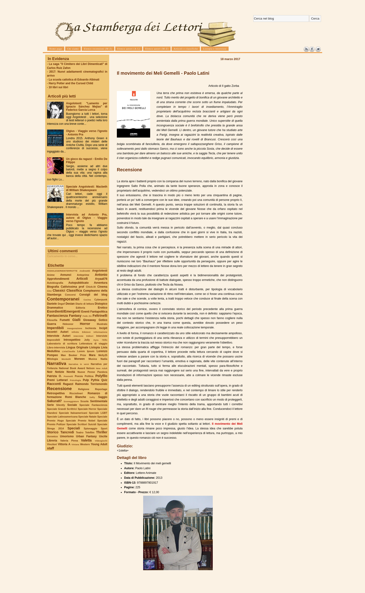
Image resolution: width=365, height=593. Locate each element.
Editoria (80, 307)
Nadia (104, 358)
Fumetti (65, 320)
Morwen (79, 359)
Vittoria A (64, 444)
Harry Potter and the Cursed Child (71, 83)
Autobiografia (55, 282)
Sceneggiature (71, 401)
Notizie (59, 372)
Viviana (75, 444)
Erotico (102, 307)
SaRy (92, 397)
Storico (52, 432)
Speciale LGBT (98, 412)
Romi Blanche (75, 397)
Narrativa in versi (79, 364)
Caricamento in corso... (62, 256)
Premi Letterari (57, 380)
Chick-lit (91, 286)
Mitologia (52, 358)
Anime (51, 274)
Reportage (101, 389)
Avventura (100, 282)
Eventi (85, 311)
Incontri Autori (57, 332)
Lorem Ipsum (86, 351)
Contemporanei (63, 298)
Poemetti (68, 376)
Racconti (54, 384)
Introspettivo (72, 339)
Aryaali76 (101, 278)
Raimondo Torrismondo (91, 384)
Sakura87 (54, 401)
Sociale (72, 405)
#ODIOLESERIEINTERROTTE (62, 271)
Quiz (104, 380)
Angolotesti (99, 270)
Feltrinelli (100, 315)
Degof (61, 303)
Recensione (59, 388)
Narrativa (56, 363)
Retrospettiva (56, 393)
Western (85, 444)
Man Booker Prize (73, 355)
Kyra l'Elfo (100, 340)
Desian (70, 303)
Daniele (52, 303)
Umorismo (67, 436)
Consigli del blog (93, 294)
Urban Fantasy (86, 436)
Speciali (74, 428)
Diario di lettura (84, 303)
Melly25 (102, 355)
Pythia (95, 380)
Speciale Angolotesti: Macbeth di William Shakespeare (86, 188)
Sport (104, 428)
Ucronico (52, 436)
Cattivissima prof (72, 286)
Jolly (87, 339)
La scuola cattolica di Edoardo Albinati (74, 79)
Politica (89, 376)
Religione (83, 389)
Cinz (49, 291)
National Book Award (72, 368)
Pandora (102, 372)
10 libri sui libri (58, 87)
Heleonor (68, 324)
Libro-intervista (56, 347)
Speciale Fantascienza (93, 405)
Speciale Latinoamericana (62, 416)
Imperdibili (55, 328)
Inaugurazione (74, 328)
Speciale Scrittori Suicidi (81, 424)
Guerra (51, 324)
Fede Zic (87, 316)
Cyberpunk (100, 299)
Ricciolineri (76, 393)
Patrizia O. (54, 376)
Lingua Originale (77, 347)
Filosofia (52, 320)
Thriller (101, 432)
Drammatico (55, 307)
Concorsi (70, 294)
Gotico (102, 320)
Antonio (101, 274)
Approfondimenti (58, 278)
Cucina (87, 299)
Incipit (103, 328)
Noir (50, 372)
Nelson (90, 368)
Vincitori (52, 444)
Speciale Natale (87, 416)
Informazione (100, 332)
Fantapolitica (98, 311)
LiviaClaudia (68, 351)
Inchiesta (90, 328)
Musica (92, 358)
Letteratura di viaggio (93, 343)
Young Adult (99, 444)
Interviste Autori (59, 335)
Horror (85, 324)
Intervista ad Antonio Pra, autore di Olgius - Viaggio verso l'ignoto (86, 218)
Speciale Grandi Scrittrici (62, 409)
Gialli (76, 320)
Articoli (82, 278)
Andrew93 (85, 271)
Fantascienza (57, 315)
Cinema (102, 286)
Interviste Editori (83, 336)
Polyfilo (101, 376)
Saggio (102, 397)
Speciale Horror (87, 409)
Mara (92, 355)
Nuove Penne (86, 372)
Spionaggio (90, 428)
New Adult (101, 368)
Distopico (101, 303)
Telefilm (89, 432)
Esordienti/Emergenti (63, 311)
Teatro (79, 432)
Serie (50, 405)
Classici (59, 290)
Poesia (79, 376)
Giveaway (89, 320)
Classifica (74, 290)
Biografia (53, 286)
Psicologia (75, 380)
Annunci (65, 274)
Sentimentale (98, 401)
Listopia (94, 347)
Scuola (84, 401)
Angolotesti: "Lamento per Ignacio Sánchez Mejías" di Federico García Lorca (86, 106)
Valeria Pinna (69, 440)
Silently (60, 405)
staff (50, 448)
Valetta (86, 440)
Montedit (66, 359)
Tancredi (67, 432)
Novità (71, 372)
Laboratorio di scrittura (62, 343)
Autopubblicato (78, 282)
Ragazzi (68, 384)
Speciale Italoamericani (73, 412)
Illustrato (102, 324)
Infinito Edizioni (81, 332)
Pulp (86, 380)
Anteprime (83, 274)
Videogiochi (101, 440)
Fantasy (75, 315)
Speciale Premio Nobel (80, 420)
